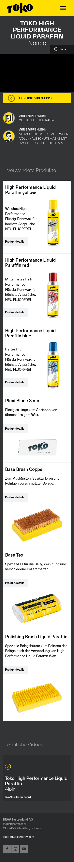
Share (62, 49)
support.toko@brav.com (18, 836)
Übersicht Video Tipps (35, 98)
